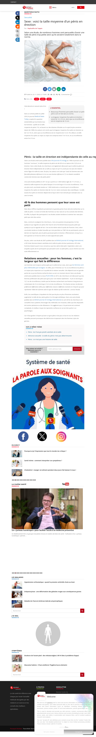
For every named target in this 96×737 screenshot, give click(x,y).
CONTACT (13, 2)
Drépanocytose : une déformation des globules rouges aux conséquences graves (52, 591)
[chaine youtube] (73, 484)
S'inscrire (77, 349)
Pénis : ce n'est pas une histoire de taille (42, 339)
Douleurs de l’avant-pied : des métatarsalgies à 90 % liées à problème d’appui (51, 655)
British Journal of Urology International (68, 240)
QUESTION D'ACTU (31, 12)
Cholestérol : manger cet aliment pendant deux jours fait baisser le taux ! (50, 470)
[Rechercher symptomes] (82, 674)
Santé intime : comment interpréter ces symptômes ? (43, 460)
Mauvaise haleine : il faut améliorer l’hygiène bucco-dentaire (45, 665)
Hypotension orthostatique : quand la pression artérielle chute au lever (49, 582)
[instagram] (64, 436)
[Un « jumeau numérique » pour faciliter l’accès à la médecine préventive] (48, 508)
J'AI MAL (15, 615)
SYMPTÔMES (16, 650)
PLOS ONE (49, 276)
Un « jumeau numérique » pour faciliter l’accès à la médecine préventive (43, 530)
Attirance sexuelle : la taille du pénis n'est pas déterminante (50, 336)
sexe (36, 99)
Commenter (66, 94)
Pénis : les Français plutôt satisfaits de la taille (44, 332)
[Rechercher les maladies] (82, 610)
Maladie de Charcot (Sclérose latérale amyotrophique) (43, 601)
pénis (42, 99)
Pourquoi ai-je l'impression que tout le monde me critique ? (45, 451)
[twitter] (45, 436)
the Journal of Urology (58, 160)
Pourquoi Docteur (16, 728)
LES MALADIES (17, 577)
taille (49, 99)
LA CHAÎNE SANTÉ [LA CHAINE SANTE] (18, 484)
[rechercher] (73, 7)
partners (50, 702)
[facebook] (26, 436)
